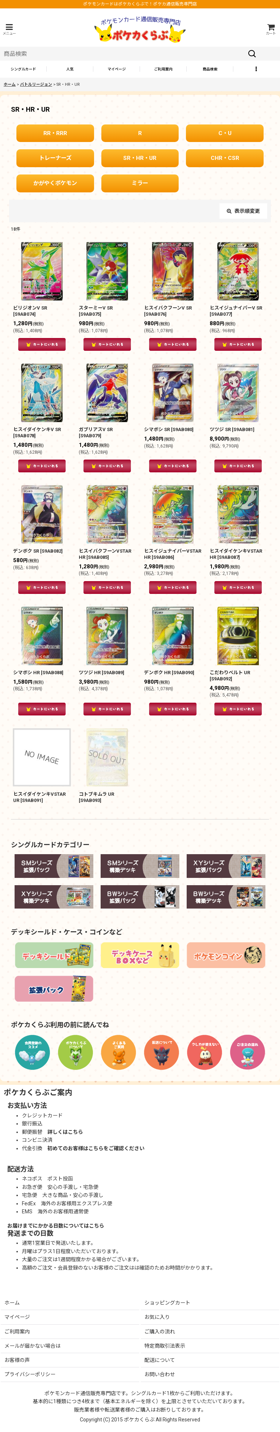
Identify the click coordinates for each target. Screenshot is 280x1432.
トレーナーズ (55, 158)
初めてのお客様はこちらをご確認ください (95, 1148)
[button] (9, 29)
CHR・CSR (225, 158)
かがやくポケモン (55, 183)
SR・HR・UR (139, 158)
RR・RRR (55, 133)
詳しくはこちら (65, 1132)
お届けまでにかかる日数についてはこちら (55, 1226)
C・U (225, 133)
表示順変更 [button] (243, 211)
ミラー (140, 183)
